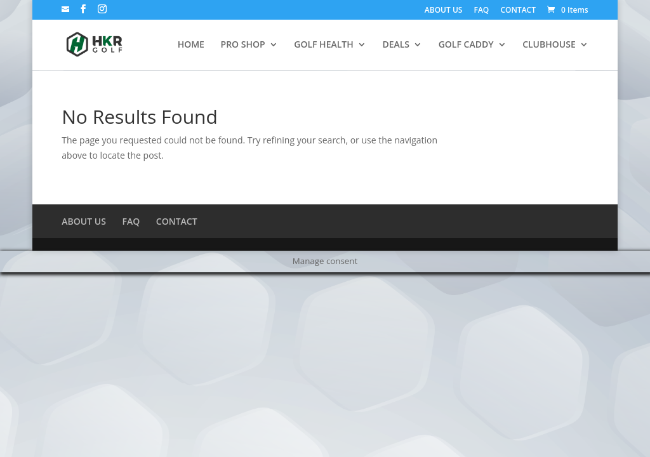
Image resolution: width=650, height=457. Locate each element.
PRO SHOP (243, 45)
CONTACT (518, 10)
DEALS (395, 45)
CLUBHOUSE (549, 45)
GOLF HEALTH (324, 45)
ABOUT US (444, 10)
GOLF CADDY (466, 45)
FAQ (481, 10)
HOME (191, 45)
